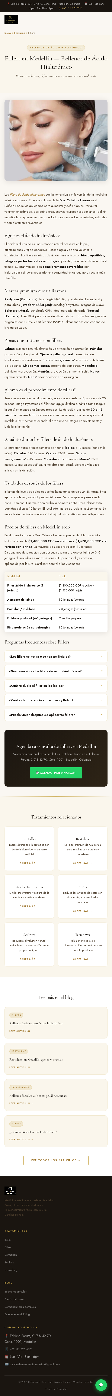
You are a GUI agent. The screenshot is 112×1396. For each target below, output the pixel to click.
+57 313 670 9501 (72, 8)
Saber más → (29, 863)
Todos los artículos (15, 1292)
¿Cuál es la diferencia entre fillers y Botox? (56, 700)
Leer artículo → (21, 1031)
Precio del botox (14, 1299)
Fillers (7, 1247)
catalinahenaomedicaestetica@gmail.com (35, 1364)
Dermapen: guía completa (20, 1307)
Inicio (7, 33)
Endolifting (10, 1270)
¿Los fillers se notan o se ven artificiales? (56, 656)
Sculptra (9, 1262)
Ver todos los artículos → (56, 1160)
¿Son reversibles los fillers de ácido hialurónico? (56, 671)
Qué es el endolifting (17, 1314)
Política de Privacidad (56, 1389)
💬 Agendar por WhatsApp (56, 773)
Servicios (19, 33)
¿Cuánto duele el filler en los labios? (56, 685)
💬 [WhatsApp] (101, 1385)
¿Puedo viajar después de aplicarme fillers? (56, 714)
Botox (7, 1240)
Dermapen (10, 1255)
